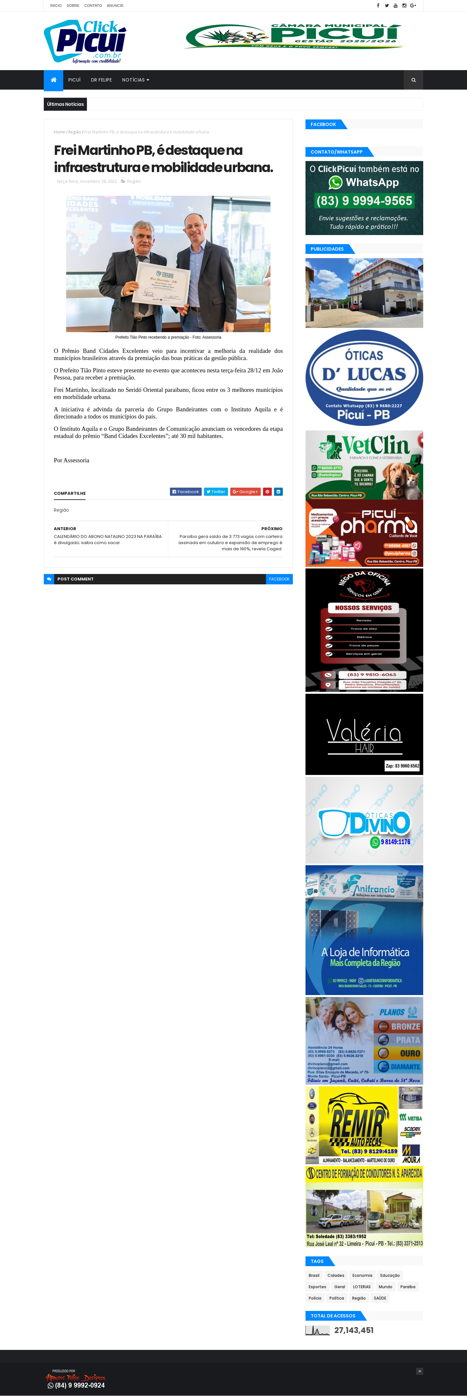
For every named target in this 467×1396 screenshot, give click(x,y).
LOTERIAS (362, 1287)
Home (59, 132)
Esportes (317, 1287)
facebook (279, 579)
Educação (390, 1275)
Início (56, 5)
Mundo (385, 1287)
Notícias (133, 80)
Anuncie (115, 5)
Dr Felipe (101, 80)
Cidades (336, 1275)
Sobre (72, 5)
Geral (339, 1287)
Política (336, 1298)
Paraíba (408, 1287)
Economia (362, 1275)
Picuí (74, 80)
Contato (93, 5)
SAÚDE (380, 1298)
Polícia (315, 1298)
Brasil (314, 1275)
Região (74, 132)
